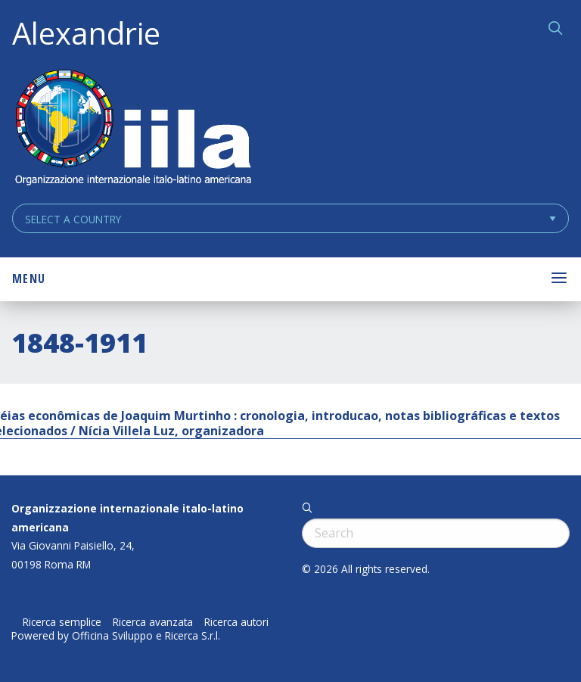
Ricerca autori (236, 622)
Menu (28, 278)
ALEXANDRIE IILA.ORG (132, 129)
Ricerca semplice (62, 622)
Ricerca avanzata (153, 622)
